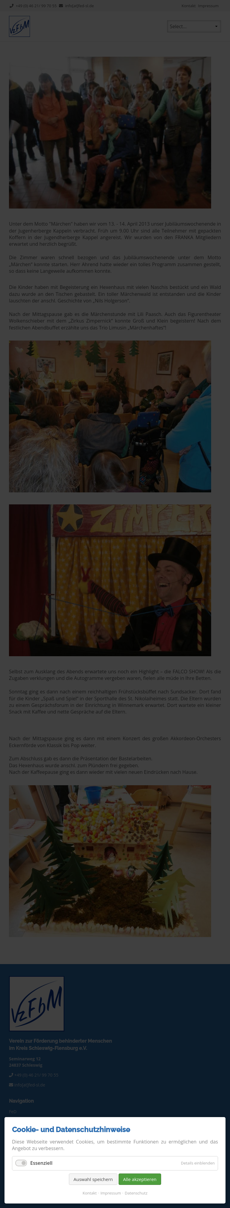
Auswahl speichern (93, 1179)
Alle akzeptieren (140, 1179)
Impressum (110, 1193)
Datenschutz (136, 1193)
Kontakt (90, 1193)
